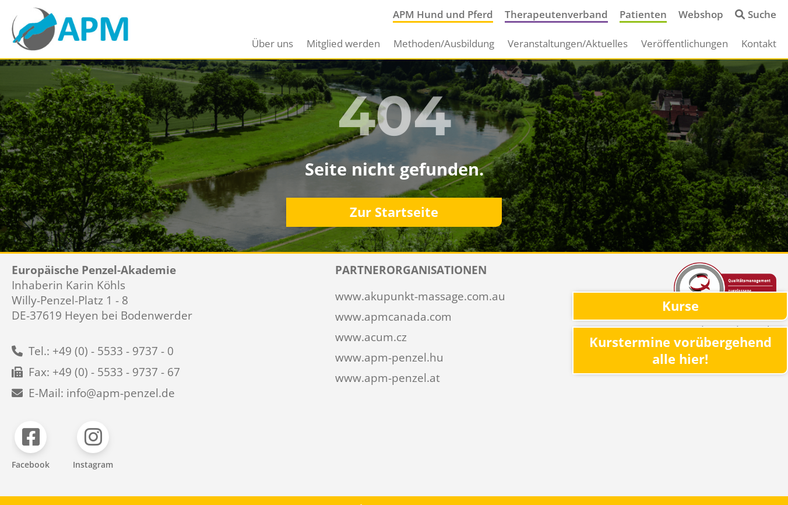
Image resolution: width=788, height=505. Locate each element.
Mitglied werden (343, 43)
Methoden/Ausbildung (443, 43)
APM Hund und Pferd (443, 14)
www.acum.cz (371, 337)
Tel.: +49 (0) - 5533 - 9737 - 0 (101, 351)
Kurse (680, 305)
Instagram (93, 464)
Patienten (643, 14)
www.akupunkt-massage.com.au (420, 296)
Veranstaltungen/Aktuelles (568, 43)
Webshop (700, 14)
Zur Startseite (394, 212)
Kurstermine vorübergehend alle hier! (680, 350)
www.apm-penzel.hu (389, 357)
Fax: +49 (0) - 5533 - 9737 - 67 (104, 372)
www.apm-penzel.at (387, 377)
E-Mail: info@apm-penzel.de (102, 393)
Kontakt (758, 43)
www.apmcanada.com (393, 316)
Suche (762, 14)
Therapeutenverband (556, 14)
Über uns (272, 43)
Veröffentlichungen (684, 43)
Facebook (31, 464)
